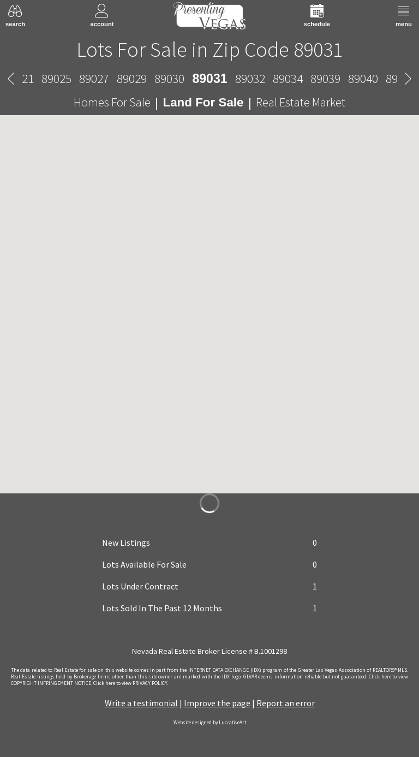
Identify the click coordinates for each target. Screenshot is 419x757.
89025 (56, 78)
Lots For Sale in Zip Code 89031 (209, 49)
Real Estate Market (300, 102)
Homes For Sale (112, 102)
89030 (169, 78)
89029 (132, 78)
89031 (209, 78)
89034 (288, 78)
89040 (363, 78)
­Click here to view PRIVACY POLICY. (130, 683)
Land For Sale (203, 102)
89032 (250, 78)
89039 (325, 78)
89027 (94, 78)
